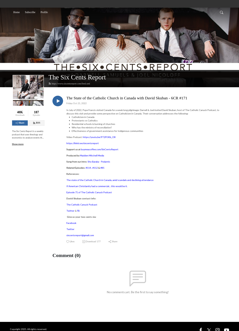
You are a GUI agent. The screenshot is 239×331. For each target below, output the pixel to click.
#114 (88, 167)
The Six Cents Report (77, 77)
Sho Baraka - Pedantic (99, 161)
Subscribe (30, 12)
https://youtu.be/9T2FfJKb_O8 (99, 137)
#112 (95, 167)
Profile (44, 12)
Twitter (70, 210)
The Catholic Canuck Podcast (81, 204)
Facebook (71, 223)
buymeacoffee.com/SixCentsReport (99, 149)
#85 (102, 167)
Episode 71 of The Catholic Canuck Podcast (89, 192)
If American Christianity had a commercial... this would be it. (96, 186)
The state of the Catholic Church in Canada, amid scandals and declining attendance (110, 180)
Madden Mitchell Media (92, 155)
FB (78, 210)
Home (16, 12)
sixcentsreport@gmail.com (80, 235)
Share (20, 123)
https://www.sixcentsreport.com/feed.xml (69, 83)
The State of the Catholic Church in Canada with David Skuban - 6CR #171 (126, 98)
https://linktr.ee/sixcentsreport (82, 143)
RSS (36, 123)
